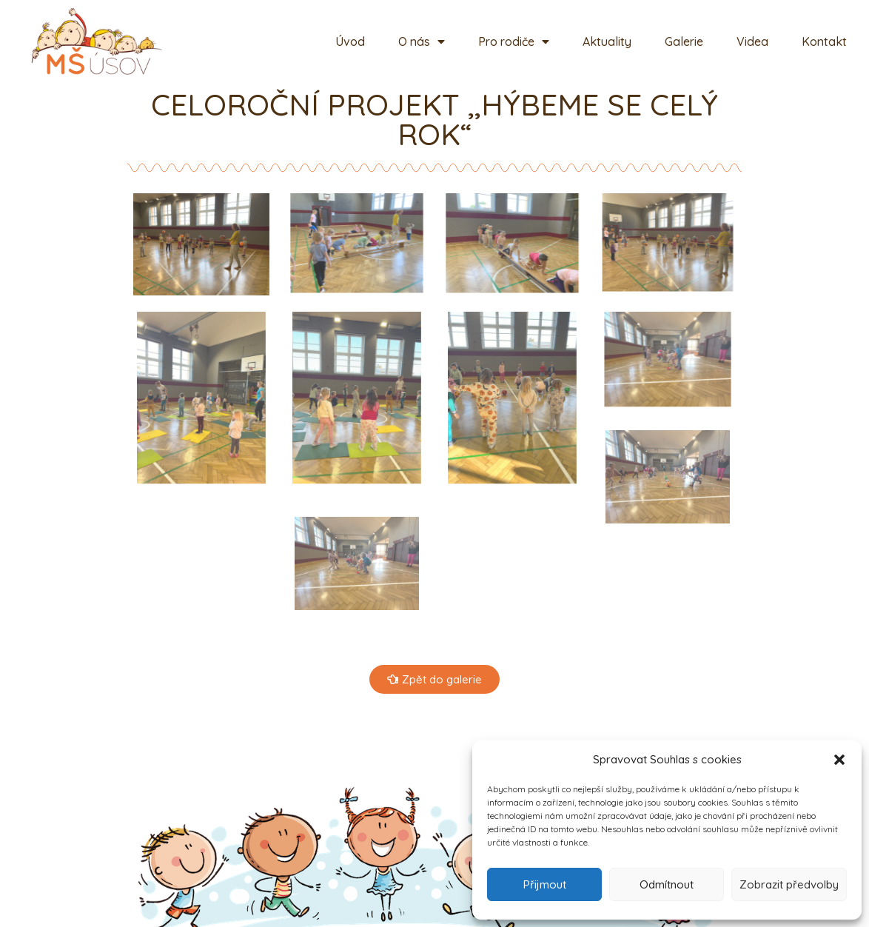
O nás (421, 41)
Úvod (350, 41)
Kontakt (824, 41)
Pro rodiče (513, 41)
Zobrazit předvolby (789, 884)
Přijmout (544, 884)
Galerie (684, 41)
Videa (752, 41)
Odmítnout (667, 884)
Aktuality (607, 41)
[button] (839, 759)
